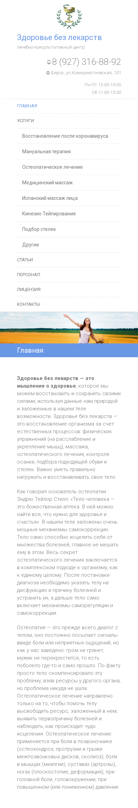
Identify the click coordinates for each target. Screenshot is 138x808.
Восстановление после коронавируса (65, 136)
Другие (30, 244)
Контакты (28, 304)
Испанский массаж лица (50, 198)
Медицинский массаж (47, 182)
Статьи (25, 259)
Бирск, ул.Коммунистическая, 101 (86, 72)
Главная (27, 105)
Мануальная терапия (46, 151)
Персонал (28, 274)
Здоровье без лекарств (59, 37)
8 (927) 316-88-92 (86, 62)
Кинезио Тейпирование (49, 213)
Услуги (25, 120)
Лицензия (29, 289)
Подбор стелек (39, 229)
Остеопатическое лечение (52, 167)
